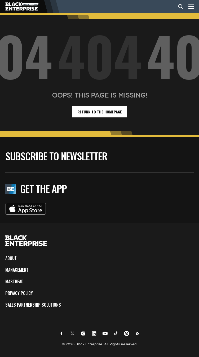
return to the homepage (99, 111)
